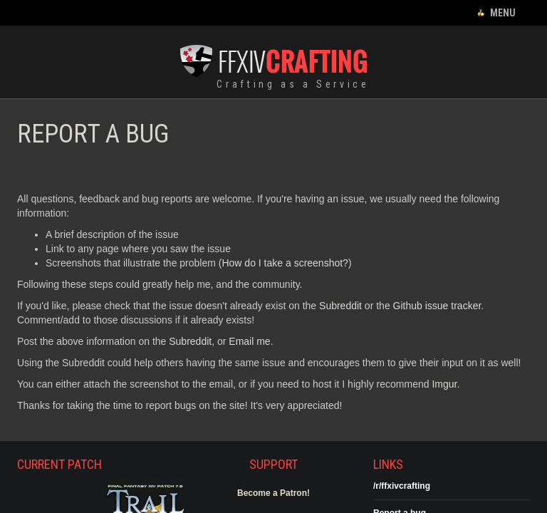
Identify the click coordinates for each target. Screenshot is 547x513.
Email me (249, 341)
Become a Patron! (273, 493)
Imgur (444, 384)
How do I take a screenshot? (285, 263)
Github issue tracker (437, 305)
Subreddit (340, 305)
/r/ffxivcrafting (401, 486)
